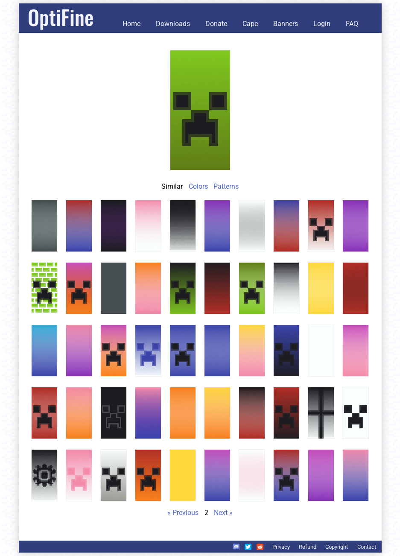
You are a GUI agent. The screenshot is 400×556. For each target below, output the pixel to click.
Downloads (173, 24)
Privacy (281, 547)
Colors (198, 186)
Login (321, 24)
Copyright (336, 547)
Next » (223, 513)
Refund (307, 547)
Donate (216, 24)
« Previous (183, 513)
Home (131, 24)
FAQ (352, 24)
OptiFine (60, 17)
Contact (366, 547)
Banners (285, 24)
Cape (250, 24)
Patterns (226, 186)
